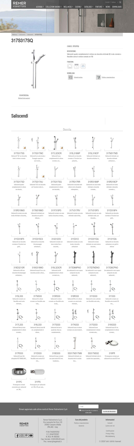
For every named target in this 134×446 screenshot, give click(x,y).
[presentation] (109, 406)
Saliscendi (30, 34)
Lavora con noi (110, 426)
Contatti (107, 2)
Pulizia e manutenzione (81, 423)
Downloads (117, 6)
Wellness (14, 34)
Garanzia (81, 426)
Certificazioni (110, 431)
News (108, 6)
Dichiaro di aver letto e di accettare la (88, 411)
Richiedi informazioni (24, 98)
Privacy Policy (110, 433)
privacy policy (88, 412)
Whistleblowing (110, 436)
